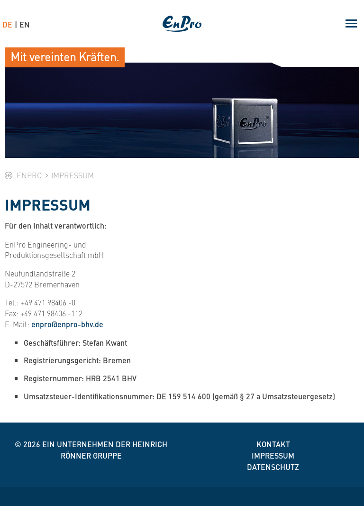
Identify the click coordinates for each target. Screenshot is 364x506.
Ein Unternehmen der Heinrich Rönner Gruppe (104, 450)
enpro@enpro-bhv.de (67, 324)
